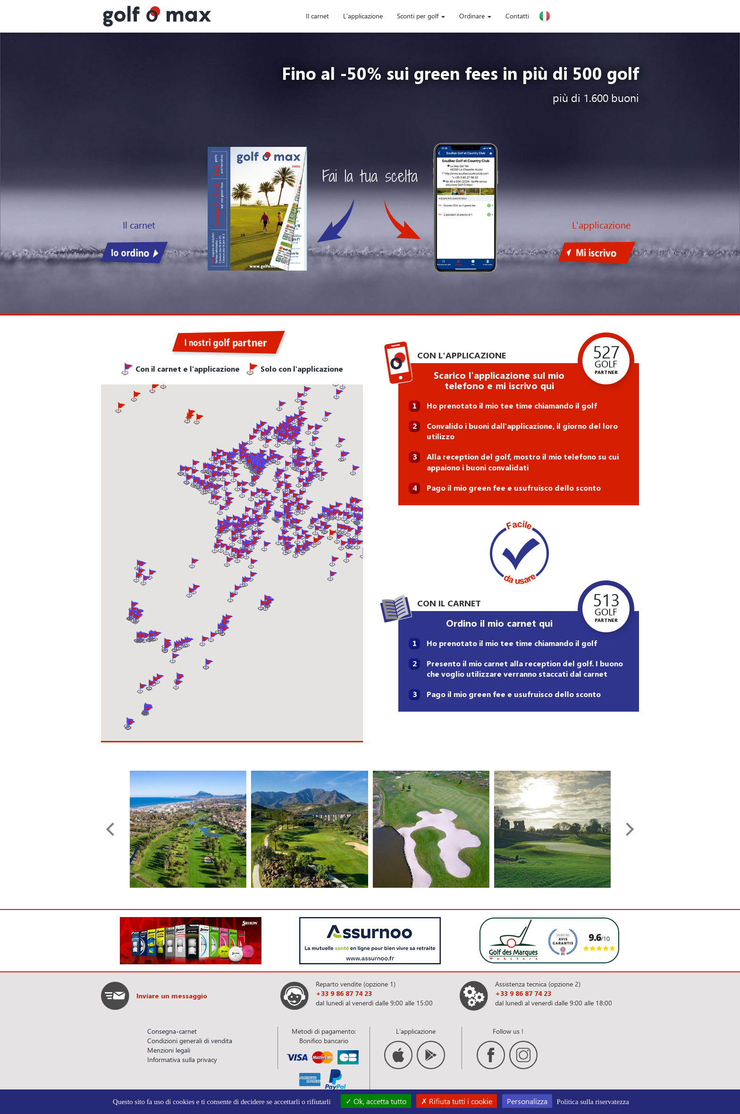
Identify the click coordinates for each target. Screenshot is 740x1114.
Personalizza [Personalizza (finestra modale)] (527, 1101)
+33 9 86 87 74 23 (344, 993)
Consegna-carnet (172, 1031)
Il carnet (317, 15)
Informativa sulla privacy (182, 1059)
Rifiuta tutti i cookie (456, 1101)
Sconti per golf (421, 15)
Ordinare (475, 15)
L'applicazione (363, 15)
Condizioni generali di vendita (189, 1040)
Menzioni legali (168, 1050)
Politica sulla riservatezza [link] (593, 1101)
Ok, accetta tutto (375, 1101)
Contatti (517, 15)
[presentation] (112, 829)
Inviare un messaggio (171, 995)
